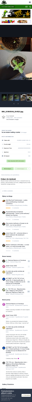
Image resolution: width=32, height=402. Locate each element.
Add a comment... (7, 191)
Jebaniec (8, 274)
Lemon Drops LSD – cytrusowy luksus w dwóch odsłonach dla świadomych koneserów (17, 234)
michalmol (8, 267)
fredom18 (11, 305)
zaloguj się (22, 182)
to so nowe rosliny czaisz (11, 132)
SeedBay (11, 205)
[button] (14, 104)
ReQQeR (12, 116)
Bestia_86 (8, 285)
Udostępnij (7, 168)
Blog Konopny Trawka (20, 216)
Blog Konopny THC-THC (22, 238)
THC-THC (11, 238)
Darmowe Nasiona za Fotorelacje (17, 260)
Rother (7, 294)
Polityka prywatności (6, 395)
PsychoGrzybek (13, 367)
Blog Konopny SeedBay (21, 205)
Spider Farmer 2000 (11, 265)
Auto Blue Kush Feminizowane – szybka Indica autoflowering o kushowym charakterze (16, 201)
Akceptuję (26, 395)
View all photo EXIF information (16, 161)
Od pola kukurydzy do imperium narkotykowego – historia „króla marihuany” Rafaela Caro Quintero (18, 213)
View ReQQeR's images (12, 119)
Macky (11, 216)
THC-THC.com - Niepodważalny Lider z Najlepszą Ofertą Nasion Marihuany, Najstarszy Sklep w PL (15, 290)
